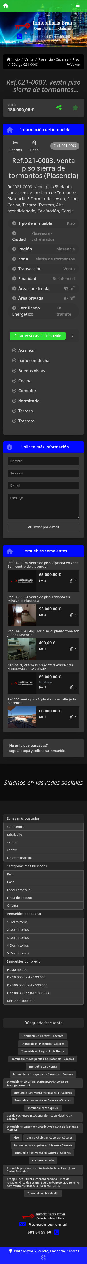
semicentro (16, 826)
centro (12, 842)
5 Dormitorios (18, 953)
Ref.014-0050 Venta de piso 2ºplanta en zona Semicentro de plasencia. (43, 564)
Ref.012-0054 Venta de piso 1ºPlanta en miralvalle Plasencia (39, 599)
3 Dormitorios (18, 937)
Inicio (13, 59)
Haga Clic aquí (19, 750)
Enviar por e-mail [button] (43, 527)
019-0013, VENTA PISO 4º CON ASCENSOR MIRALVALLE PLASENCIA (40, 667)
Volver (73, 64)
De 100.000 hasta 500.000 (27, 985)
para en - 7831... (43, 1182)
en (43, 1036)
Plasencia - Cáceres (53, 59)
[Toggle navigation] (78, 6)
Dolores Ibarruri (19, 857)
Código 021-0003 (24, 64)
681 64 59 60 (58, 36)
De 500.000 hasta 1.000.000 (28, 993)
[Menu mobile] (5, 6)
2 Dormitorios (18, 929)
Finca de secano (19, 897)
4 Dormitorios (18, 945)
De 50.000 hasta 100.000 (26, 977)
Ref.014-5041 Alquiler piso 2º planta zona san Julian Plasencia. (43, 633)
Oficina (12, 905)
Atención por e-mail (43, 1224)
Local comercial (19, 890)
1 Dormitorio (17, 922)
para (43, 1066)
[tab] (38, 336)
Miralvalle (14, 834)
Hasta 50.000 (17, 969)
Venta (29, 59)
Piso (76, 59)
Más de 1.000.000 (20, 1000)
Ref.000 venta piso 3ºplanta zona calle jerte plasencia (42, 701)
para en (43, 1074)
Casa (10, 882)
